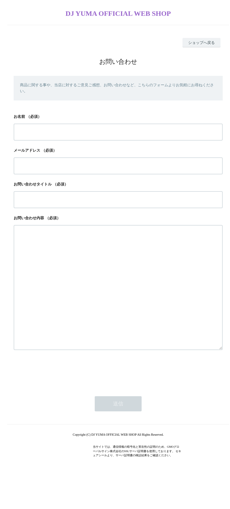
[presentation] (62, 396)
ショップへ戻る (201, 42)
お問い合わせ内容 (29, 218)
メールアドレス (27, 150)
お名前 (19, 116)
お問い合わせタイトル (33, 184)
